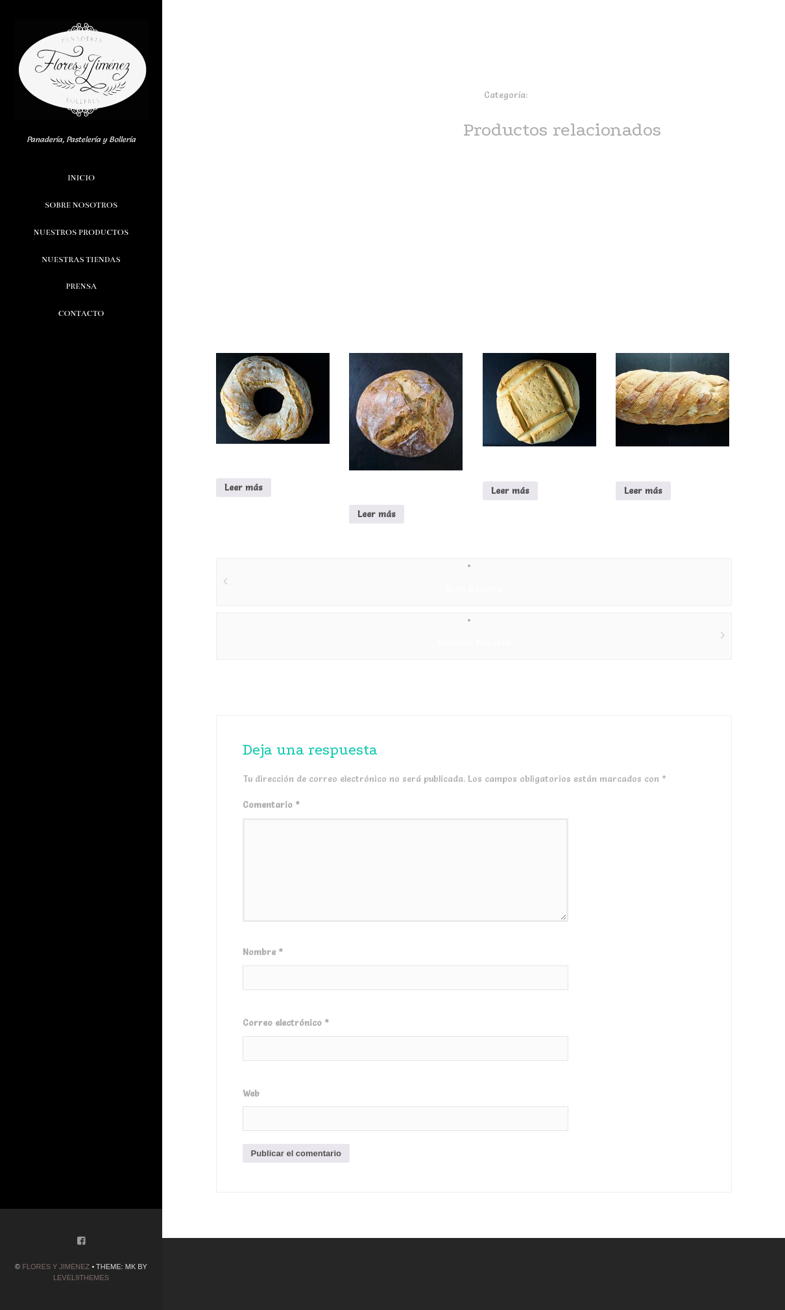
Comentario (271, 804)
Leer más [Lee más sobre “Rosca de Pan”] (243, 487)
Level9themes (81, 1277)
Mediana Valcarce (474, 642)
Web (251, 1093)
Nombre (263, 952)
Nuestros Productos (81, 232)
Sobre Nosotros (81, 205)
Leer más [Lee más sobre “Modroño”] (376, 514)
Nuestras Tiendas (81, 259)
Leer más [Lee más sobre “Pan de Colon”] (510, 490)
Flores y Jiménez (56, 1266)
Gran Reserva (473, 588)
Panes (542, 95)
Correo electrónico (286, 1022)
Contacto (81, 313)
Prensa (81, 286)
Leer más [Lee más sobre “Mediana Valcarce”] (643, 490)
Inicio (81, 177)
